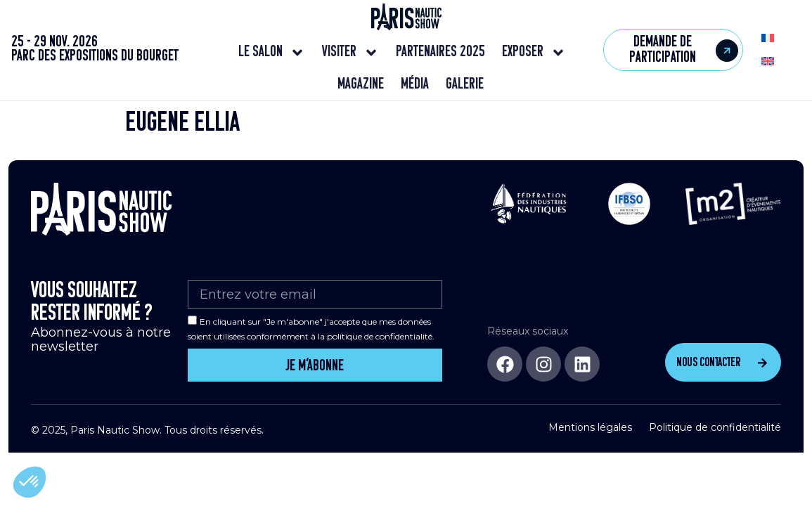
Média (415, 85)
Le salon (271, 52)
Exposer (534, 52)
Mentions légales (590, 424)
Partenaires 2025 (440, 52)
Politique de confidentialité (715, 424)
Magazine (360, 85)
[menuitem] (767, 38)
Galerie (465, 85)
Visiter (350, 52)
